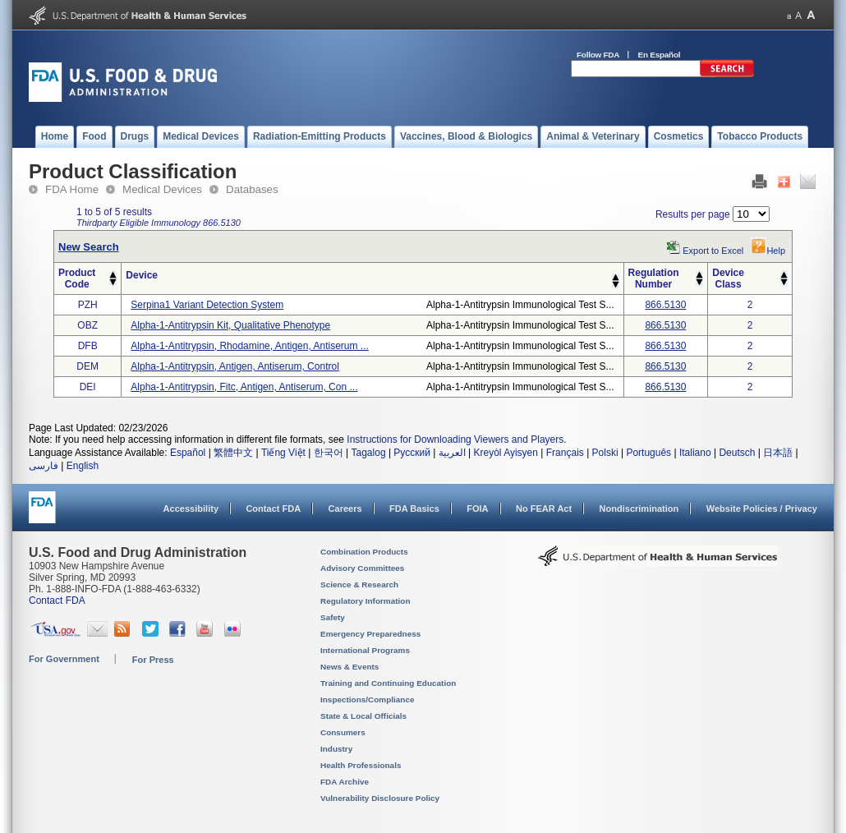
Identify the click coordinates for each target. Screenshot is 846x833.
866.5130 (665, 305)
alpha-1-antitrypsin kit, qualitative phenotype (230, 325)
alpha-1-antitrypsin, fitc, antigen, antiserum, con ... (244, 387)
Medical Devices (162, 189)
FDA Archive (344, 781)
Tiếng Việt (283, 452)
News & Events (349, 666)
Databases (252, 189)
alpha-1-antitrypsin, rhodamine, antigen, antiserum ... (249, 346)
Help (768, 250)
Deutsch (737, 452)
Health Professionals (360, 765)
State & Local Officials (363, 715)
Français (565, 452)
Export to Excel (713, 250)
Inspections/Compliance (367, 699)
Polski (605, 452)
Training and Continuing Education (388, 683)
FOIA (477, 508)
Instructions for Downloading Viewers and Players (455, 439)
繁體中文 (233, 452)
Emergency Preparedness (370, 633)
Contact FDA (273, 508)
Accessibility (190, 508)
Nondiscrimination (639, 508)
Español (187, 452)
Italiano (695, 452)
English (83, 466)
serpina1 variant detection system (207, 305)
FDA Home (72, 189)
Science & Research (359, 584)
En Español (659, 54)
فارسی (43, 466)
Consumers (343, 732)
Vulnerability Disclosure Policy (379, 798)
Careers (345, 508)
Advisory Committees (362, 568)
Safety (332, 617)
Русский (411, 452)
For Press (153, 660)
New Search (88, 247)
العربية (452, 452)
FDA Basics (414, 508)
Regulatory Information (365, 600)
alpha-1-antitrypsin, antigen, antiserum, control (234, 366)
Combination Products (364, 551)
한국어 (328, 452)
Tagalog (369, 452)
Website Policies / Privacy (761, 508)
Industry (336, 748)
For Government (64, 659)
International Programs (365, 650)
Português (648, 452)
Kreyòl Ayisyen (505, 452)
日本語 (778, 452)
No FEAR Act (544, 508)
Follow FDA (598, 54)
